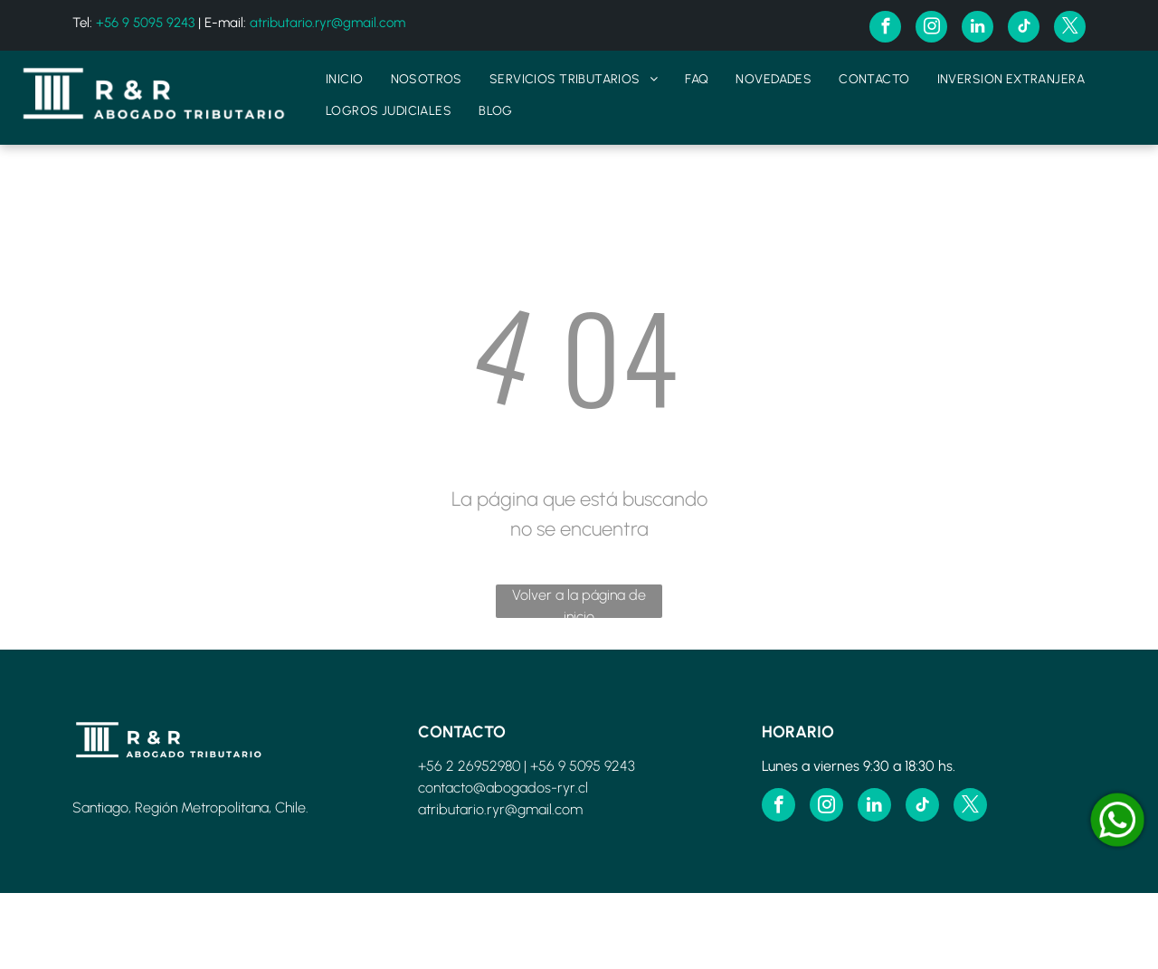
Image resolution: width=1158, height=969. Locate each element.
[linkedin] (977, 29)
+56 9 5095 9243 (145, 22)
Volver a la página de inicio (579, 602)
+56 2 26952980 (469, 765)
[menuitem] (344, 79)
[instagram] (931, 29)
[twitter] (1070, 29)
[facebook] (885, 29)
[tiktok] (1023, 29)
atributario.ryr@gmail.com (327, 22)
